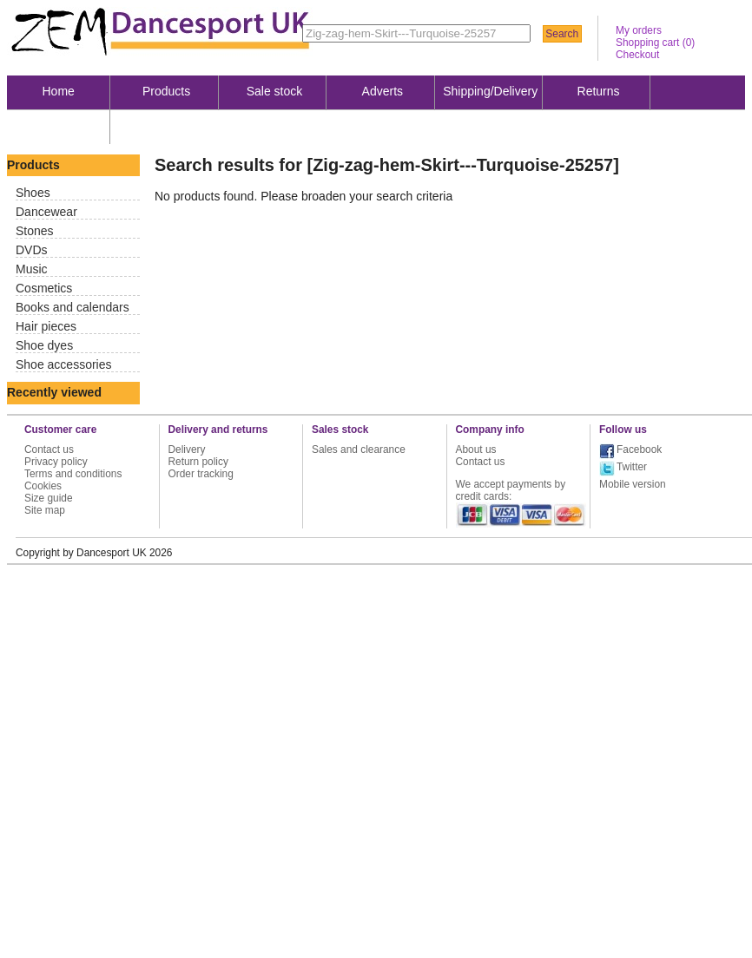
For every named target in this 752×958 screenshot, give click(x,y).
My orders (639, 30)
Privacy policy (56, 462)
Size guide (48, 498)
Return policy (198, 462)
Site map (44, 510)
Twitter (632, 467)
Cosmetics (44, 288)
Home (59, 91)
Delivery (187, 449)
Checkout (637, 55)
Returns (598, 91)
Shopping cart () (655, 42)
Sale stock (275, 91)
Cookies (43, 486)
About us (58, 126)
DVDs (32, 250)
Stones (35, 231)
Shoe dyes (44, 345)
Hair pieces (46, 326)
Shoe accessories (64, 364)
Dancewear (46, 212)
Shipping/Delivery (490, 91)
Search (561, 34)
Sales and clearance (359, 449)
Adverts (382, 91)
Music (32, 269)
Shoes (33, 193)
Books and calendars (72, 307)
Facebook (639, 449)
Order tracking (201, 474)
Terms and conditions (73, 474)
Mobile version (632, 484)
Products (166, 91)
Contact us (49, 449)
